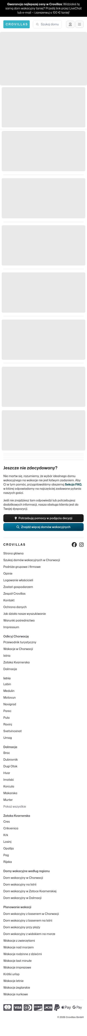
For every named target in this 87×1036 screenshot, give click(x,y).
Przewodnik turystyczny (19, 642)
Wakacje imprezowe (17, 967)
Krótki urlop (11, 974)
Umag (7, 738)
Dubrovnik (10, 759)
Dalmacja (10, 669)
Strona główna (13, 553)
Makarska (10, 793)
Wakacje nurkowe (15, 994)
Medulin (8, 691)
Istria (6, 656)
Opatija (8, 848)
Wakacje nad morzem (18, 947)
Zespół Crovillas (14, 594)
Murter (8, 800)
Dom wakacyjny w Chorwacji (23, 878)
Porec (7, 711)
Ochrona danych (15, 607)
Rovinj (7, 724)
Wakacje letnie (13, 981)
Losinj (7, 842)
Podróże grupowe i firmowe (22, 567)
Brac (6, 753)
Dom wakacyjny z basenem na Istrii (27, 920)
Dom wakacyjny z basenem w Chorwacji (31, 914)
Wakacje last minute (17, 961)
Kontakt (8, 600)
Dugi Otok (10, 766)
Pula (6, 718)
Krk (5, 835)
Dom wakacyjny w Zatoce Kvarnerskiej (29, 891)
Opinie (7, 573)
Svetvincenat (12, 731)
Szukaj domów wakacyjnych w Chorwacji (31, 560)
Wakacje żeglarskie (16, 987)
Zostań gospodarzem (18, 587)
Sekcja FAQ (73, 484)
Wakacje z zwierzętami (19, 941)
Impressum (11, 627)
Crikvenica (10, 828)
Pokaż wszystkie (14, 806)
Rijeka (7, 862)
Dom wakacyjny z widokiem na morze (29, 934)
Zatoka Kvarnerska (16, 662)
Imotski (8, 780)
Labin (7, 684)
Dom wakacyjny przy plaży (21, 927)
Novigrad (9, 704)
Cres (6, 822)
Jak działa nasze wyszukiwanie (24, 614)
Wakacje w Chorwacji (18, 649)
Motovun (9, 697)
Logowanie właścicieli (18, 580)
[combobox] (50, 24)
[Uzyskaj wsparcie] (70, 24)
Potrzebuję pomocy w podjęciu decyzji (43, 518)
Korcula (8, 786)
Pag (6, 855)
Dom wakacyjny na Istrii (19, 884)
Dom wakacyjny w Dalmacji (22, 898)
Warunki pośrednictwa (19, 620)
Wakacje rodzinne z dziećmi (22, 954)
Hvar (6, 773)
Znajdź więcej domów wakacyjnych (43, 527)
